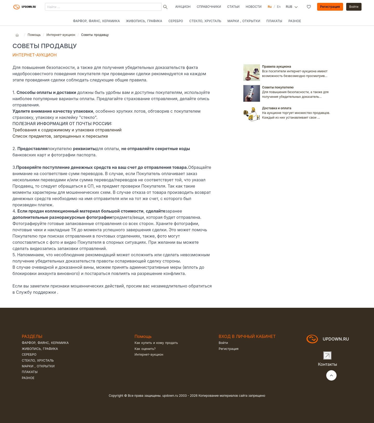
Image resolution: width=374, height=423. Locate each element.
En (278, 7)
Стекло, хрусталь (205, 21)
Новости (254, 7)
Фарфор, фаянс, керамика (96, 21)
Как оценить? (145, 349)
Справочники (209, 7)
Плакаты (274, 21)
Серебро (175, 21)
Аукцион (183, 7)
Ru (270, 7)
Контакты (327, 364)
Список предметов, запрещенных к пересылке (60, 136)
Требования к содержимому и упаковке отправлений (67, 129)
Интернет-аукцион (60, 35)
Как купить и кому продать (156, 343)
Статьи (233, 7)
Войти (354, 7)
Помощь (34, 35)
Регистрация (330, 7)
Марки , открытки (244, 21)
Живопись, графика (144, 21)
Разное (295, 21)
